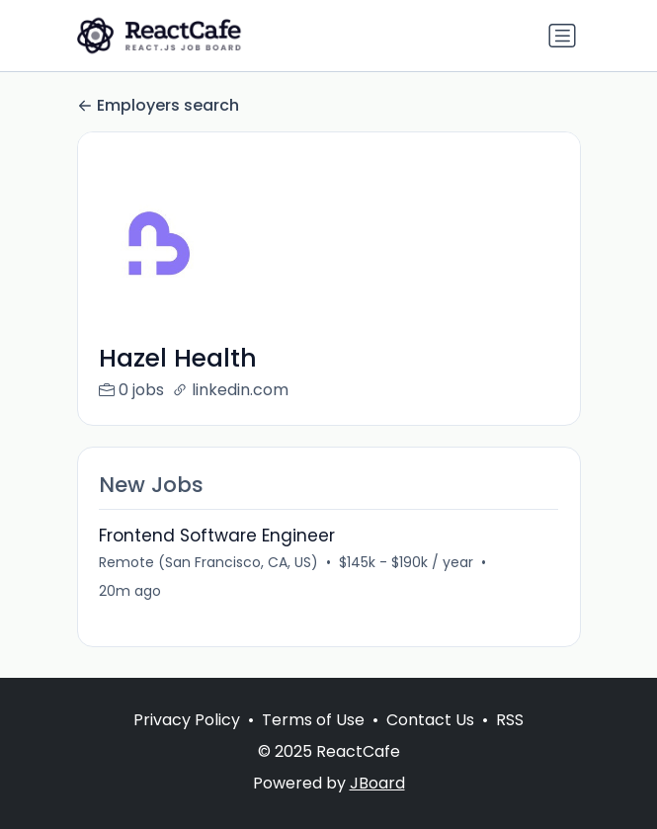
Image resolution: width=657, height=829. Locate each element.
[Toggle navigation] (562, 35)
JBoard (377, 783)
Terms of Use (313, 719)
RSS (510, 719)
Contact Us (430, 719)
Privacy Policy (186, 719)
